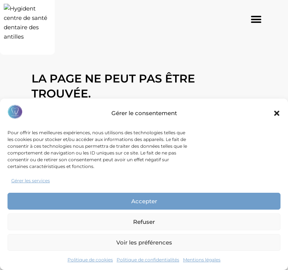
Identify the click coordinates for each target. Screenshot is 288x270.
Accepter (144, 201)
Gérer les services (30, 180)
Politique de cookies (90, 259)
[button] (276, 113)
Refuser (144, 221)
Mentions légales (201, 259)
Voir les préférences (144, 242)
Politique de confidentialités (148, 259)
